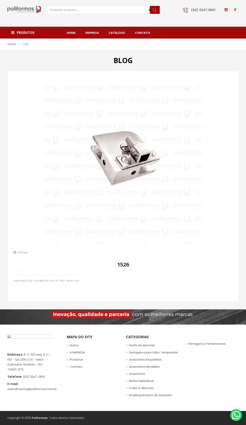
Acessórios (137, 374)
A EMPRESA (77, 352)
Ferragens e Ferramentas (207, 344)
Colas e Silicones (141, 388)
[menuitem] (74, 33)
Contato (76, 367)
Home (11, 44)
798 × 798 (64, 280)
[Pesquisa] (155, 10)
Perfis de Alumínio (142, 345)
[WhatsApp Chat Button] (236, 415)
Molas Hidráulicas (141, 381)
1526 (76, 280)
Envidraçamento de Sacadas (150, 395)
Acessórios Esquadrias (145, 359)
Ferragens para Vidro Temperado (153, 352)
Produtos (76, 359)
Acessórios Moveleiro (144, 367)
